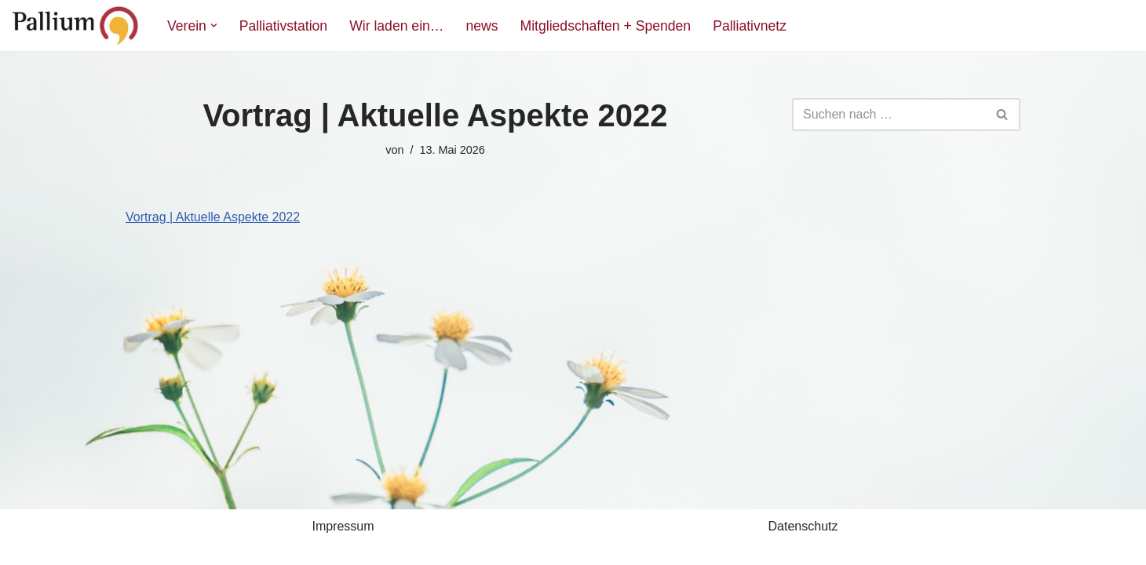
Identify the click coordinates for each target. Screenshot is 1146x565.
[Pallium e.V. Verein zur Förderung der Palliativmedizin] (76, 25)
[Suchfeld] (888, 114)
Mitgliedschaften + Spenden (606, 26)
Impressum (343, 526)
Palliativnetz (750, 26)
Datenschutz (803, 526)
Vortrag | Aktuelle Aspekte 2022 (213, 217)
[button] (213, 25)
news (481, 26)
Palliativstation (283, 26)
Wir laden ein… (396, 26)
